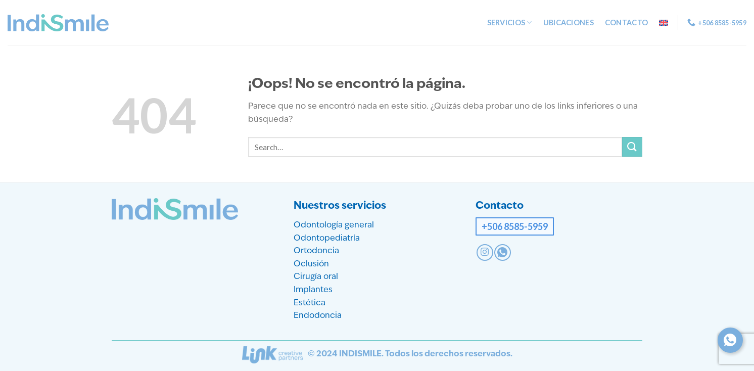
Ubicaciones (568, 22)
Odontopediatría (327, 239)
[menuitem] (663, 23)
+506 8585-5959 (515, 226)
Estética (309, 303)
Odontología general (334, 225)
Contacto (626, 22)
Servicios (509, 22)
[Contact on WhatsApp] (502, 252)
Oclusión (311, 264)
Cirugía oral (316, 277)
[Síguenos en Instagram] (485, 252)
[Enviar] (632, 147)
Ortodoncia (316, 251)
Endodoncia (318, 316)
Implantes (313, 290)
